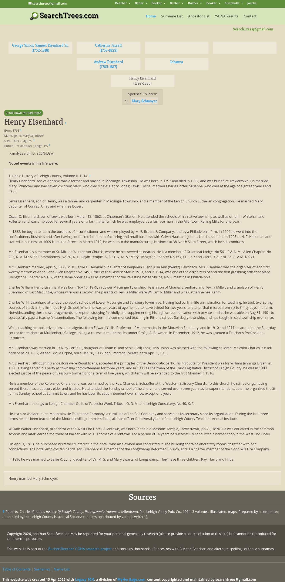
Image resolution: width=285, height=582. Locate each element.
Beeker (157, 3)
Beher (139, 3)
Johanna (176, 61)
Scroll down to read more (23, 113)
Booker (211, 3)
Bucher (193, 3)
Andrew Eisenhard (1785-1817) (108, 64)
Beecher (121, 3)
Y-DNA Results (226, 16)
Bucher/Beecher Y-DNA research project (80, 548)
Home (151, 16)
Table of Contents (16, 569)
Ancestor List (198, 16)
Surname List (172, 16)
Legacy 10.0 (84, 579)
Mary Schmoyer (144, 100)
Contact (250, 16)
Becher (175, 3)
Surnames (42, 569)
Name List (62, 569)
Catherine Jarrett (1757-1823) (108, 48)
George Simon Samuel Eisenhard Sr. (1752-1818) (40, 48)
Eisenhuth (232, 3)
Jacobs (251, 3)
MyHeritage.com (131, 579)
